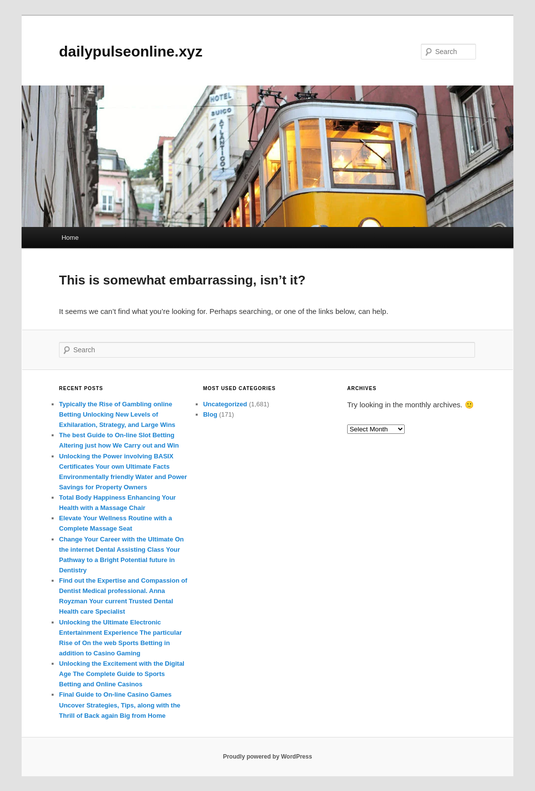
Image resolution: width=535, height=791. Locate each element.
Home (70, 237)
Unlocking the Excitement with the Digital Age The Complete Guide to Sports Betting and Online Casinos (121, 674)
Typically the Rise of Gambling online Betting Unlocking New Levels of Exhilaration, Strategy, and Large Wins (117, 414)
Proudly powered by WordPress (267, 756)
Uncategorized (225, 404)
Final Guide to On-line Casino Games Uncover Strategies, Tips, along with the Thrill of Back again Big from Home (119, 705)
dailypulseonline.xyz (131, 51)
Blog (210, 414)
